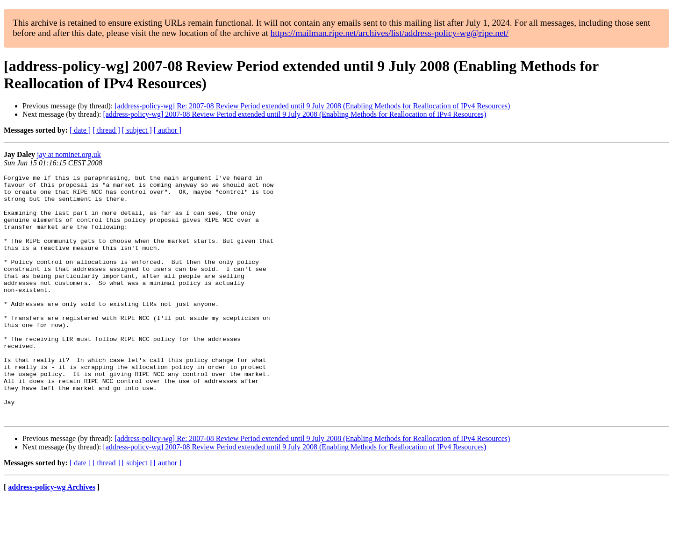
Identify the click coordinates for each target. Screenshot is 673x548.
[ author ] (168, 130)
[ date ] (80, 130)
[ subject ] (137, 130)
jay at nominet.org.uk (69, 154)
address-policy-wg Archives (51, 536)
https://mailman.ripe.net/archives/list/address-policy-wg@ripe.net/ (390, 33)
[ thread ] (106, 130)
